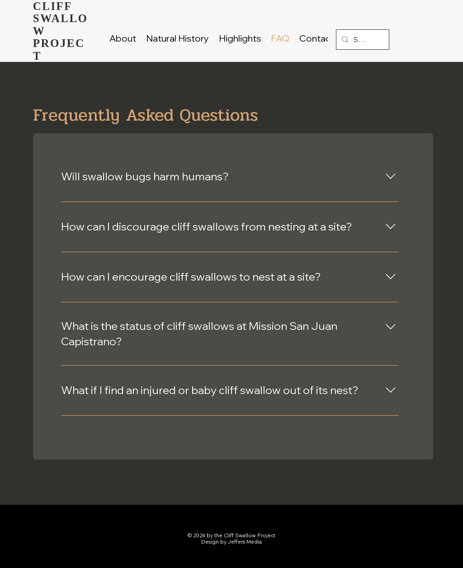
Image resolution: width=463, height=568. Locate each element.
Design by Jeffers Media (231, 542)
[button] (240, 38)
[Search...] (362, 39)
